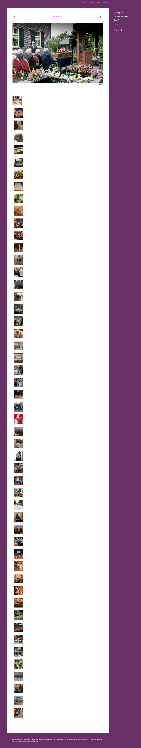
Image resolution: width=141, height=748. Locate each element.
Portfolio (118, 20)
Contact (118, 30)
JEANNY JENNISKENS (90, 3)
